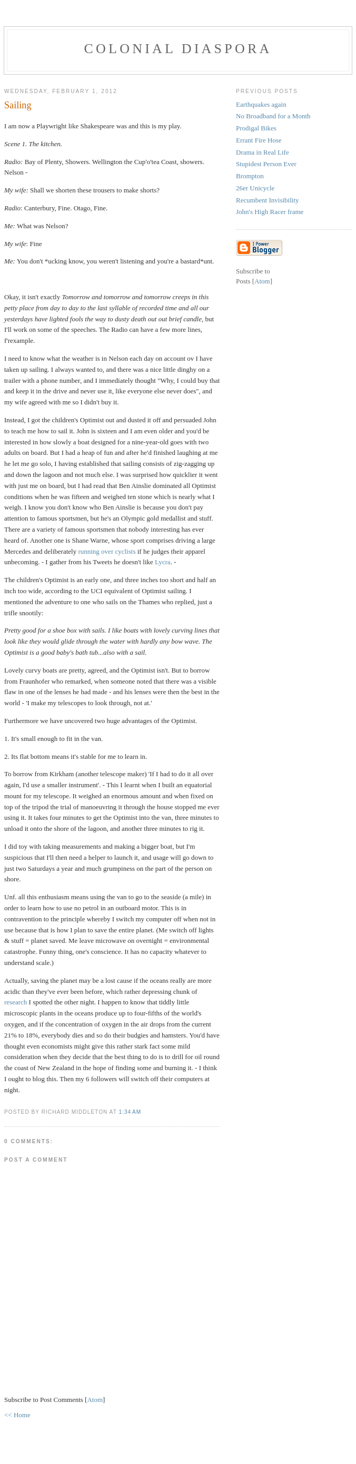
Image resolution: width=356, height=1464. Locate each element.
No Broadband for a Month (273, 116)
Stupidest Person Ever (266, 164)
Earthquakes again (261, 104)
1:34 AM (129, 1112)
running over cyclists (106, 551)
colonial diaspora (178, 48)
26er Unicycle (255, 188)
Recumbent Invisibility (267, 200)
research (16, 1002)
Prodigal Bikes (256, 128)
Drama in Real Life (262, 152)
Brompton (250, 176)
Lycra (163, 562)
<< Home (17, 1415)
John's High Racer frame (269, 212)
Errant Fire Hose (259, 140)
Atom (95, 1400)
